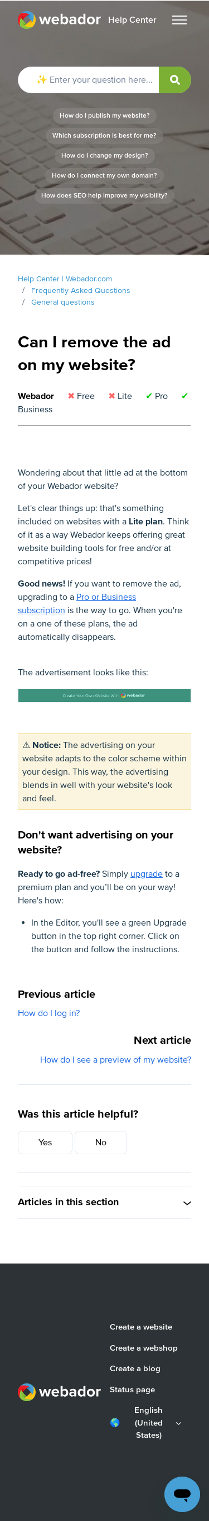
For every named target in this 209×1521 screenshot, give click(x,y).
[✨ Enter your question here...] (104, 80)
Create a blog (135, 1368)
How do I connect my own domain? (104, 175)
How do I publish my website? (105, 116)
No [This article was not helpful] (100, 1142)
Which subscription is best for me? (104, 136)
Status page (132, 1389)
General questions (63, 302)
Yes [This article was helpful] (45, 1142)
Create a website (141, 1327)
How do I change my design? (104, 155)
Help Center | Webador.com (65, 279)
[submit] (175, 80)
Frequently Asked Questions (80, 290)
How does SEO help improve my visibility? (104, 195)
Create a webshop (144, 1348)
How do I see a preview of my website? (115, 1059)
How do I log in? (49, 1013)
